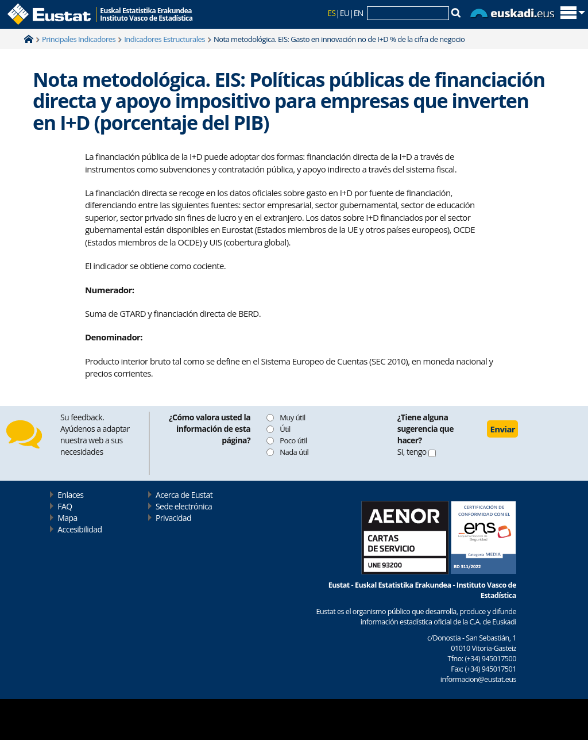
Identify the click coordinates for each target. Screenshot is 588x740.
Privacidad (173, 517)
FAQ (64, 506)
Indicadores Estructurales (164, 39)
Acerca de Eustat (184, 494)
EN (358, 12)
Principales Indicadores (78, 39)
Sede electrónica (184, 506)
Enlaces (70, 494)
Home (28, 39)
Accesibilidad (79, 529)
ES (331, 12)
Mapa (67, 517)
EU (345, 12)
